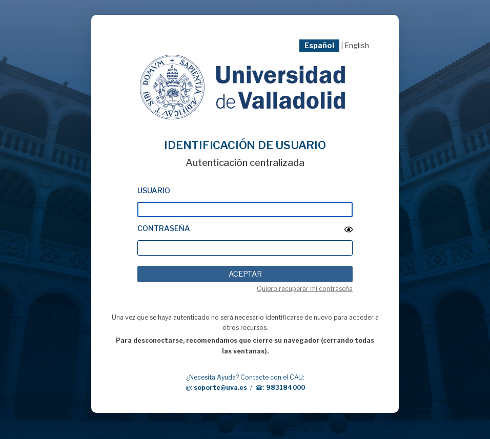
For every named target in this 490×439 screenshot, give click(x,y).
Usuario (153, 190)
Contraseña (163, 228)
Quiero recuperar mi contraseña (305, 288)
